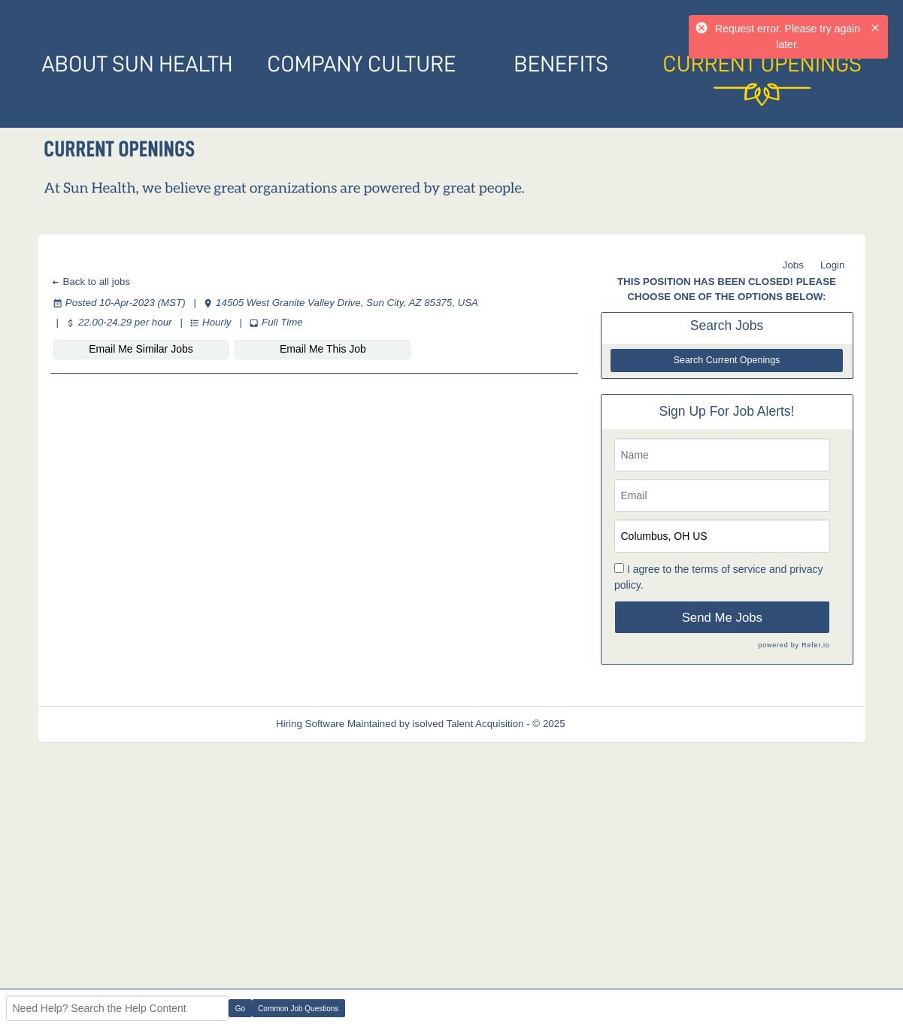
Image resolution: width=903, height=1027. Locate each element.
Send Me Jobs (722, 617)
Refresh (609, 723)
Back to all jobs (90, 281)
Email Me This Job (323, 349)
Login (832, 265)
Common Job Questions (298, 1008)
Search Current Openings (727, 360)
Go (240, 1008)
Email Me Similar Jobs (140, 349)
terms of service (729, 569)
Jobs (793, 265)
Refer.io (815, 645)
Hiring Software (310, 723)
